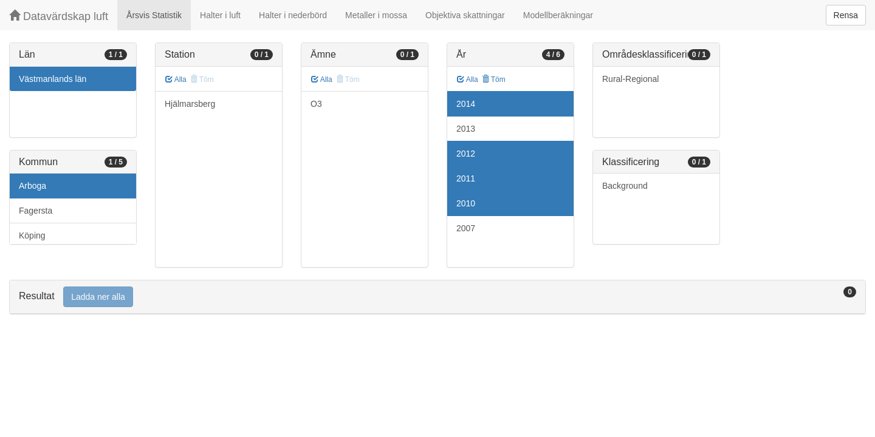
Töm (494, 79)
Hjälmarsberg (190, 104)
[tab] (437, 297)
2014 (465, 104)
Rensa (846, 15)
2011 (465, 178)
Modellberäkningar (558, 15)
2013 (465, 129)
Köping (32, 235)
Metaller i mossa (376, 15)
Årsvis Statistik (154, 15)
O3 (316, 104)
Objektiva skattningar (465, 15)
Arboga (32, 186)
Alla (176, 79)
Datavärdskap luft (58, 16)
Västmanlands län (52, 79)
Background (625, 186)
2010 (465, 203)
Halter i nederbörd (293, 15)
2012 (465, 153)
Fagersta (35, 210)
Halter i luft (220, 15)
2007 (465, 228)
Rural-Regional (630, 79)
